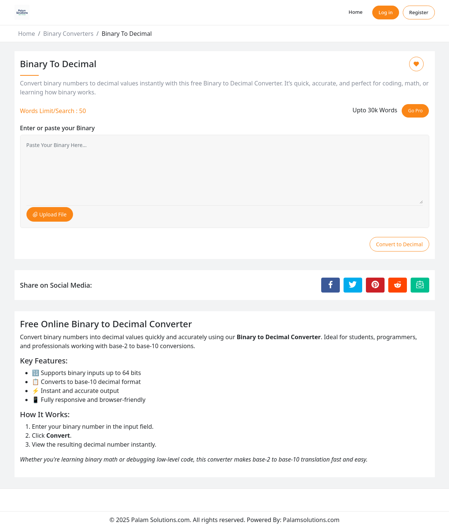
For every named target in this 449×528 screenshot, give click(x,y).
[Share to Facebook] (330, 285)
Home (356, 12)
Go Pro (415, 110)
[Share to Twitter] (353, 285)
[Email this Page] (420, 285)
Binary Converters (68, 33)
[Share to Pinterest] (375, 285)
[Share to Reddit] (397, 285)
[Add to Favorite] (416, 64)
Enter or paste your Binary (57, 128)
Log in (386, 12)
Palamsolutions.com (311, 520)
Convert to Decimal (399, 244)
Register (419, 12)
